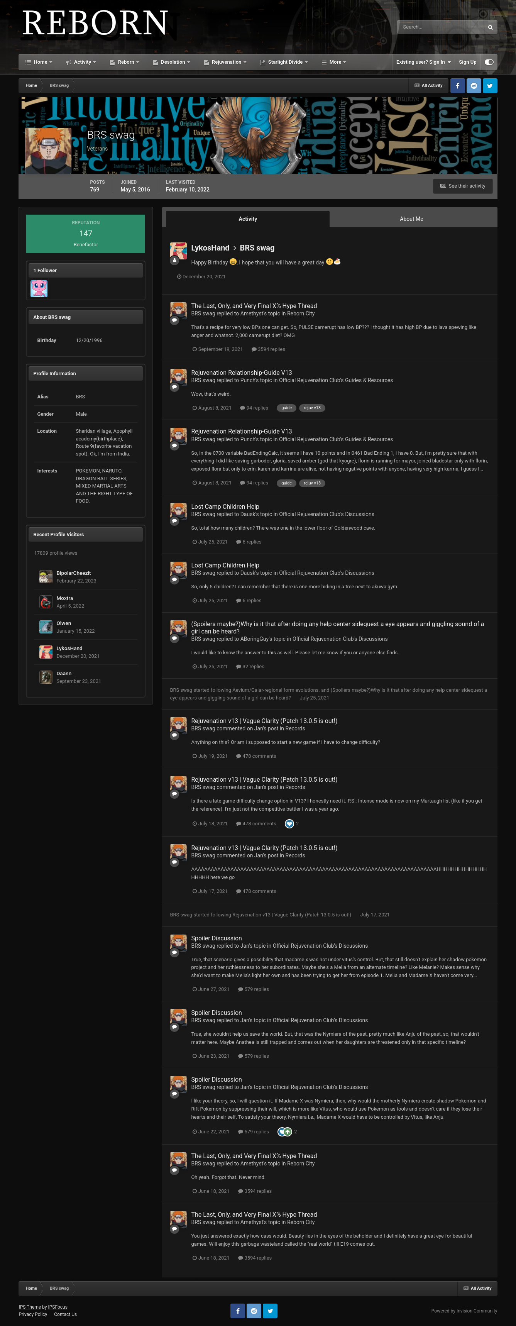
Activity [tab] (248, 219)
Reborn (126, 62)
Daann (63, 673)
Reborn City (301, 313)
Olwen (63, 623)
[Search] (417, 27)
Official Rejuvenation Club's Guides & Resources (336, 380)
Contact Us (65, 1314)
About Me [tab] (411, 219)
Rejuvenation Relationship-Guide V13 (241, 372)
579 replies (253, 989)
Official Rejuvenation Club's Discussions (326, 514)
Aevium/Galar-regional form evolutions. (276, 690)
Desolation (173, 62)
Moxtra (64, 598)
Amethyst (252, 313)
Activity (83, 62)
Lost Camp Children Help (225, 506)
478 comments (256, 756)
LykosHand (69, 648)
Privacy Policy (33, 1314)
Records (295, 728)
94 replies (254, 408)
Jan (258, 728)
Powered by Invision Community (464, 1311)
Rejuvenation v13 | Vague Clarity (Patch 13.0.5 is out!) (264, 721)
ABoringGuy (254, 639)
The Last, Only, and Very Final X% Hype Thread (254, 306)
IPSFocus (57, 1307)
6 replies (248, 542)
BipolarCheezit (73, 573)
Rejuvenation (227, 62)
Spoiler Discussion (216, 938)
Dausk (247, 514)
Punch (247, 380)
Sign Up (467, 62)
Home (40, 62)
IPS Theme (30, 1307)
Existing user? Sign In (423, 62)
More (335, 62)
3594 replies (268, 349)
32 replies (250, 666)
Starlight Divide (285, 62)
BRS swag (257, 247)
